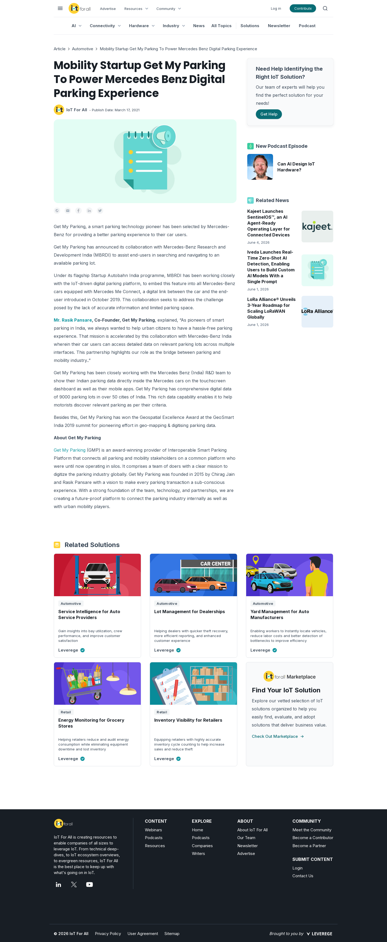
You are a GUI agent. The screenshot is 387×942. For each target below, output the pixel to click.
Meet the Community (311, 829)
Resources (155, 845)
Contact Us (302, 875)
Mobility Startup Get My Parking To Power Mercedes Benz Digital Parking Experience (178, 48)
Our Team (246, 837)
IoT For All (76, 109)
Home (197, 829)
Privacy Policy (108, 933)
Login (297, 868)
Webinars (153, 829)
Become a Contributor (312, 837)
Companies (202, 845)
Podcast (307, 25)
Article (60, 48)
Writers (198, 853)
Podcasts (154, 837)
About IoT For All (252, 829)
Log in (276, 8)
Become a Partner (309, 845)
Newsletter (279, 25)
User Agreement (142, 933)
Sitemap (172, 933)
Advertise (108, 8)
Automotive (82, 48)
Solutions (250, 25)
